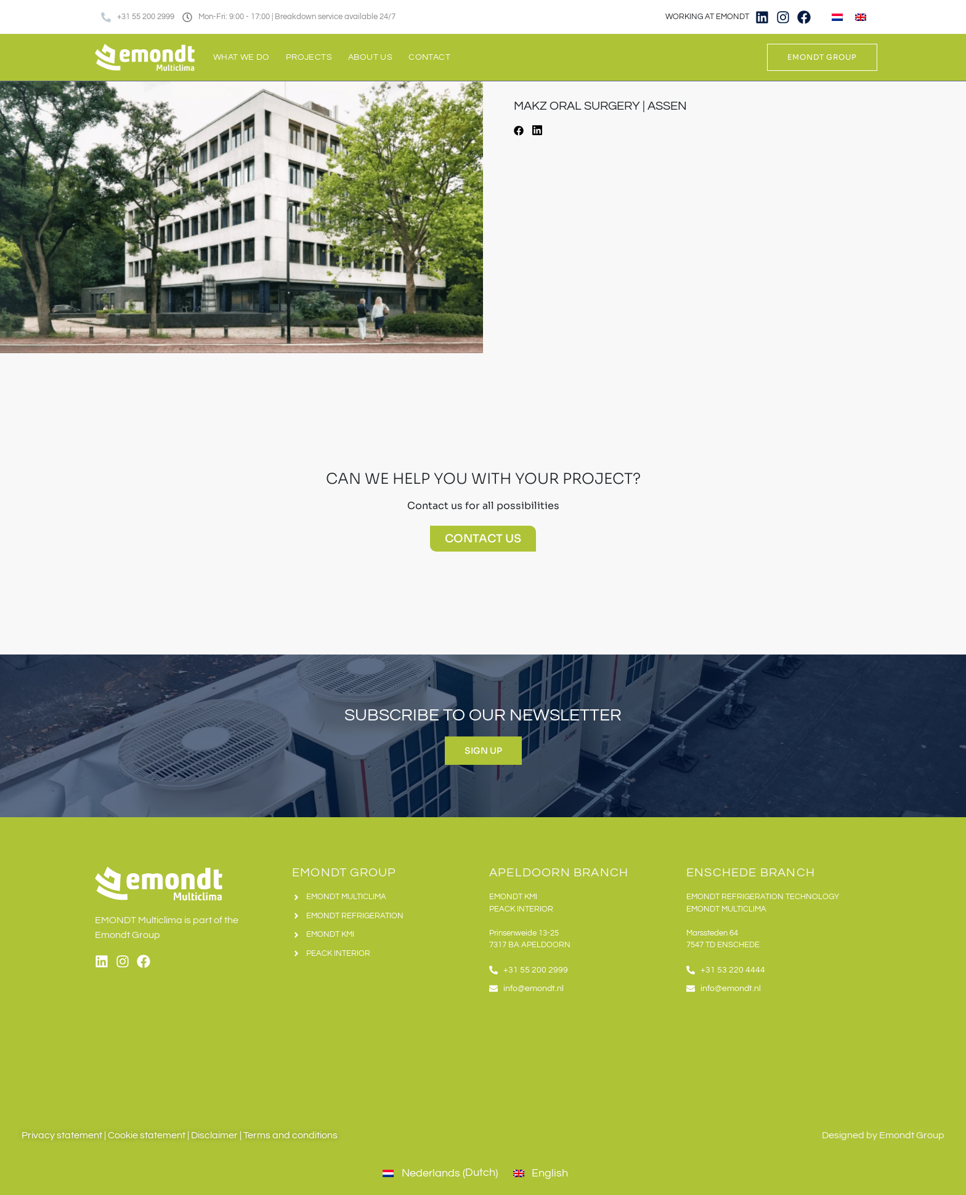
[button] (519, 132)
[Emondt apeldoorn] (581, 1055)
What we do (241, 57)
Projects (309, 57)
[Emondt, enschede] (778, 1055)
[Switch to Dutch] (837, 17)
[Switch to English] (860, 17)
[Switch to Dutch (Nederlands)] (438, 1174)
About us (370, 57)
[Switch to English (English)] (539, 1174)
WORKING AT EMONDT (707, 16)
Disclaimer (214, 1135)
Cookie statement (146, 1135)
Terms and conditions (290, 1135)
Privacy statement (62, 1135)
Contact (429, 57)
